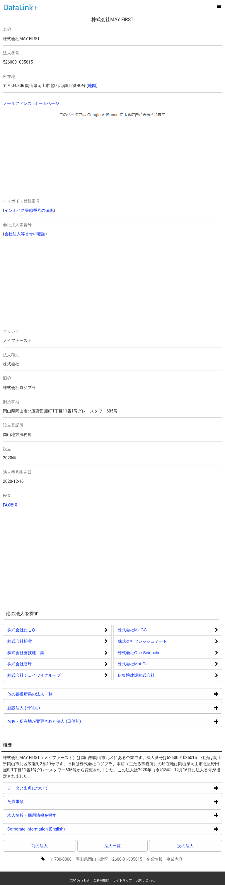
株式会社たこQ (21, 629)
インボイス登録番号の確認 (29, 210)
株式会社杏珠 (19, 663)
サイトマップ (122, 880)
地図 (92, 85)
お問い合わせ (145, 880)
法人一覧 (112, 845)
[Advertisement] (56, 156)
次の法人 (185, 845)
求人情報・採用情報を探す (54, 815)
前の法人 (39, 845)
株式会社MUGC (132, 629)
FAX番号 (10, 505)
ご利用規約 (101, 880)
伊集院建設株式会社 (136, 675)
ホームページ (47, 103)
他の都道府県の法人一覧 (52, 693)
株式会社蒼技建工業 (25, 652)
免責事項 (37, 801)
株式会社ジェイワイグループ (34, 675)
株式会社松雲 (19, 641)
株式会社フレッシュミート (142, 641)
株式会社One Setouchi (138, 652)
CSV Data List (79, 880)
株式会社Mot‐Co (133, 663)
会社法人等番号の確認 (24, 233)
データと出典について (50, 787)
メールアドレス (17, 103)
